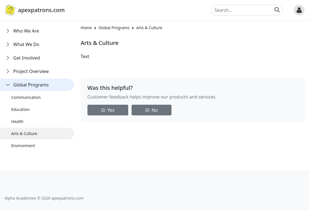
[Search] (247, 10)
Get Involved (26, 58)
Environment (23, 145)
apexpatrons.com (41, 10)
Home (86, 27)
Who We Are (26, 31)
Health (17, 121)
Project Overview (31, 71)
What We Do (26, 44)
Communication (26, 97)
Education (20, 109)
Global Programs (31, 85)
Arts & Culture (24, 133)
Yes (107, 110)
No (151, 110)
